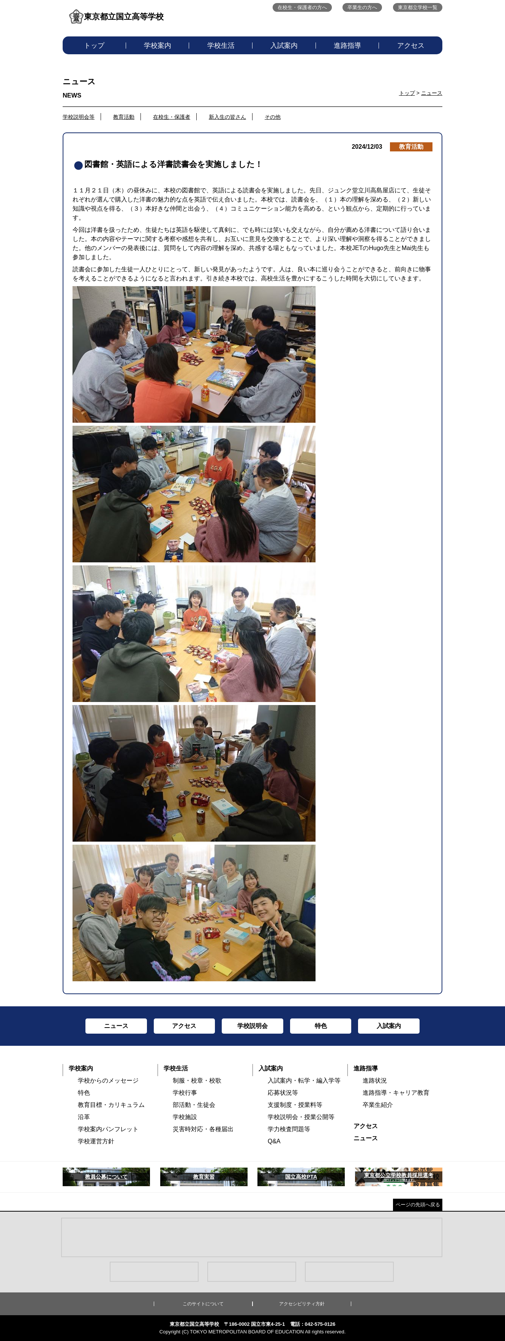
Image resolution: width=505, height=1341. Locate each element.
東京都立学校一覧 (417, 7)
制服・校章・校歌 (197, 1080)
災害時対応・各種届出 (203, 1129)
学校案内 (157, 45)
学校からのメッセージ (108, 1080)
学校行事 (185, 1092)
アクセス (411, 45)
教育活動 (123, 117)
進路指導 (347, 45)
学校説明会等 (79, 117)
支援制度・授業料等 (295, 1105)
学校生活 (221, 45)
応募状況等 (283, 1092)
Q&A (274, 1141)
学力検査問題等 (289, 1129)
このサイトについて (203, 1303)
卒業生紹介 (378, 1105)
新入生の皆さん (227, 117)
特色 (84, 1092)
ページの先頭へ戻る (418, 1204)
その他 (273, 117)
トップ (94, 45)
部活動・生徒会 (194, 1105)
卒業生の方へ (362, 7)
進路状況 (375, 1080)
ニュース (431, 93)
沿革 (84, 1117)
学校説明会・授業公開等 (301, 1117)
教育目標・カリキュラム (111, 1105)
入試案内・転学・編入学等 (304, 1080)
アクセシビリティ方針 (302, 1303)
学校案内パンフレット (108, 1129)
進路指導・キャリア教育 (396, 1092)
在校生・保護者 (171, 117)
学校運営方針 (96, 1141)
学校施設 (185, 1117)
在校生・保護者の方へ (302, 7)
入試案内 (284, 45)
